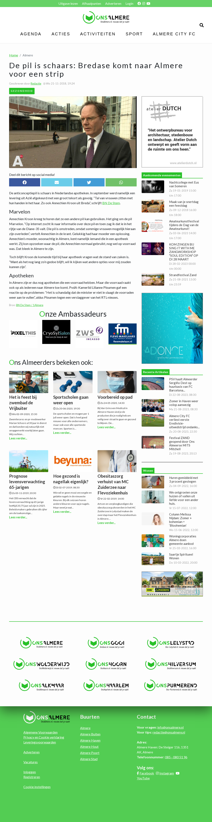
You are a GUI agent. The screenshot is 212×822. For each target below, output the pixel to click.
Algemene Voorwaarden (40, 732)
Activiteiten (98, 34)
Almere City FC (174, 34)
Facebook (147, 773)
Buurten (90, 716)
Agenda (30, 34)
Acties (61, 34)
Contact (146, 716)
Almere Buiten (90, 734)
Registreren (31, 777)
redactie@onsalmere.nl (169, 732)
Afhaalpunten (91, 3)
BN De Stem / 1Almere (29, 305)
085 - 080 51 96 (176, 757)
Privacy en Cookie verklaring (43, 737)
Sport (134, 34)
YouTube (143, 778)
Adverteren (113, 3)
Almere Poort (89, 753)
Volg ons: (145, 767)
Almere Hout (89, 746)
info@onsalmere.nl (170, 727)
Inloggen (29, 772)
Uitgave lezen (68, 3)
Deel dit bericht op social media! (32, 175)
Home (13, 55)
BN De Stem (111, 203)
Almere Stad (89, 759)
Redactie (36, 83)
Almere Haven (90, 740)
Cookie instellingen (37, 787)
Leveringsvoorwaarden (39, 742)
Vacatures (30, 762)
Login (129, 3)
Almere (85, 728)
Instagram (166, 773)
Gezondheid (22, 90)
